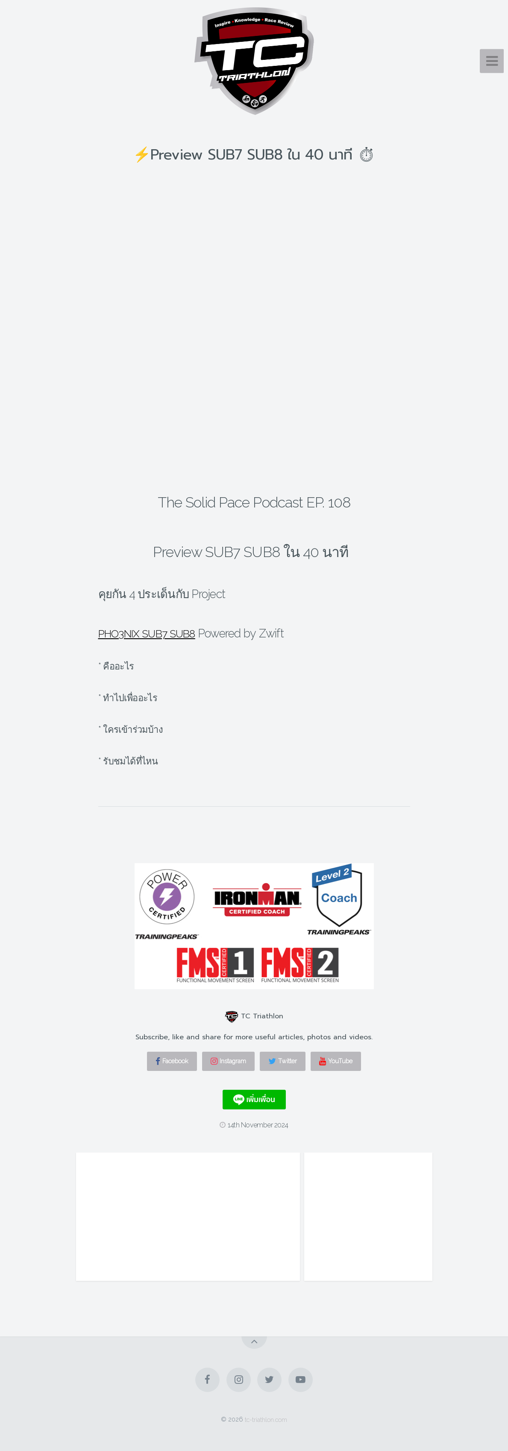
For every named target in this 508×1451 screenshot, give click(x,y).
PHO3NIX (123, 633)
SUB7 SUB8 (178, 633)
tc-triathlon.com (266, 1419)
